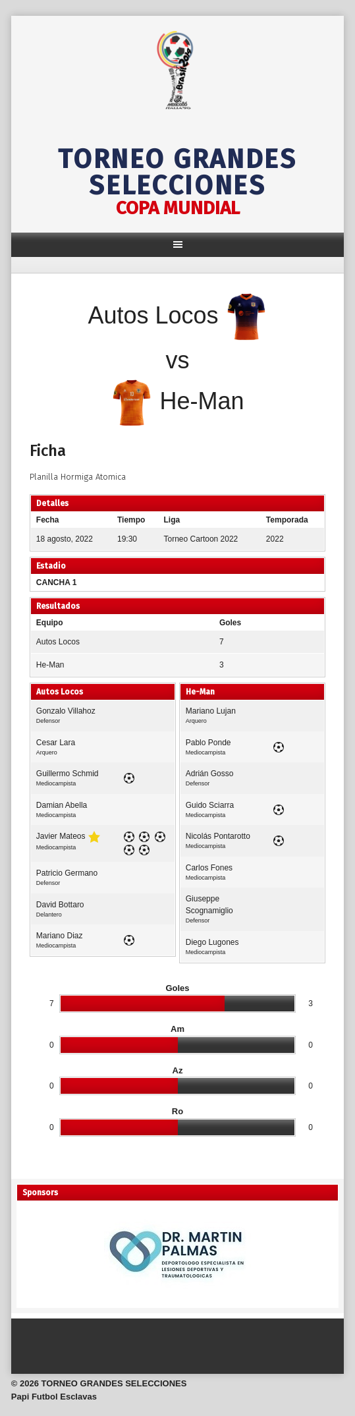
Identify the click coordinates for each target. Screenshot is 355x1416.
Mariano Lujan (211, 711)
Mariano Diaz (59, 935)
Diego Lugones (212, 942)
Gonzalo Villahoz (66, 711)
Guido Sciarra (210, 805)
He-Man (50, 664)
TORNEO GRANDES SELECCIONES (177, 173)
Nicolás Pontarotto (218, 836)
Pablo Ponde (208, 742)
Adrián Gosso (210, 773)
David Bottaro (60, 904)
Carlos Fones (209, 867)
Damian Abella (61, 805)
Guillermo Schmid (67, 773)
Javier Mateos (61, 836)
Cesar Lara (55, 742)
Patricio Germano (66, 873)
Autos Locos (58, 641)
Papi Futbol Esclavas (54, 1397)
